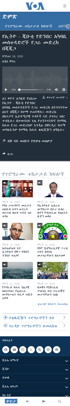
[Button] (7, 154)
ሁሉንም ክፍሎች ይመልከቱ (53, 304)
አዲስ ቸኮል (8, 61)
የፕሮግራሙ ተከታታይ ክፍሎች (28, 26)
